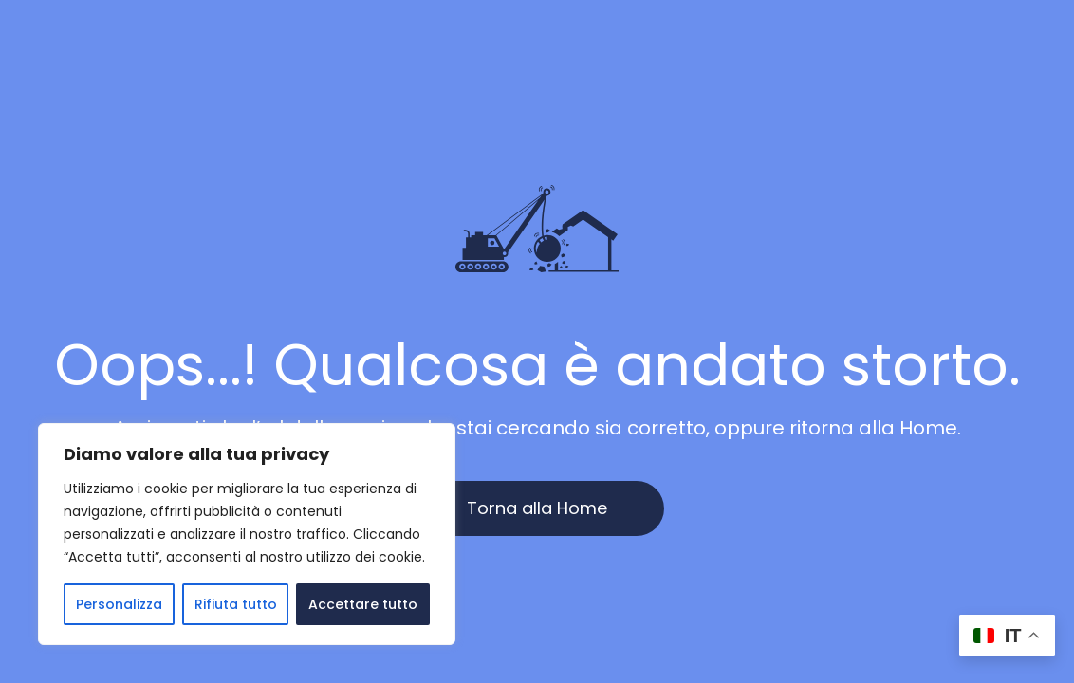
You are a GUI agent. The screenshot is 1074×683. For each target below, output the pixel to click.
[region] (246, 534)
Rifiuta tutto (235, 604)
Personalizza (119, 604)
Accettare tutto (362, 604)
